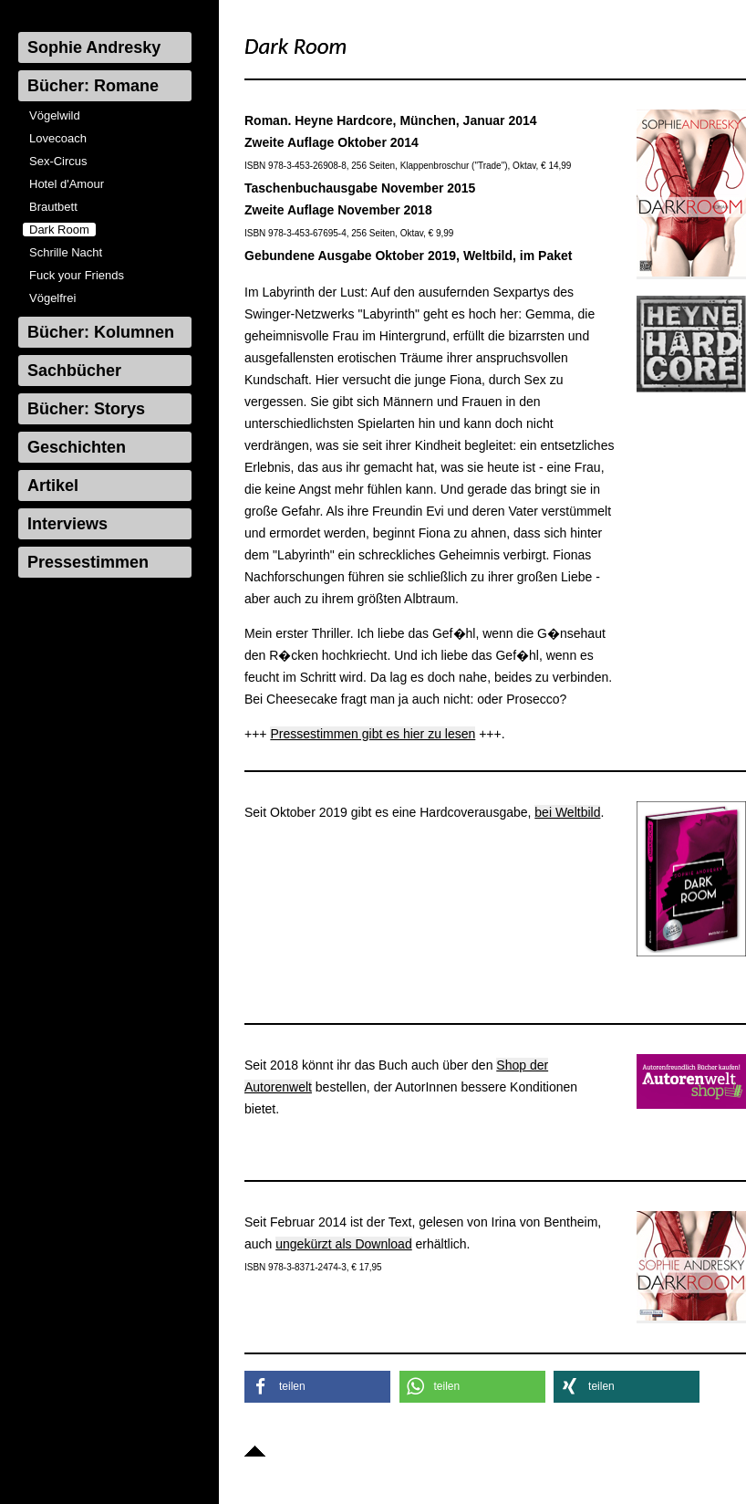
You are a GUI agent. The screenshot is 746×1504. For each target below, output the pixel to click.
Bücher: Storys (86, 409)
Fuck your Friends (76, 275)
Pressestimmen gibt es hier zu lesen (372, 733)
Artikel (52, 485)
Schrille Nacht (65, 252)
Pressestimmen (88, 562)
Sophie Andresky (94, 47)
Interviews (67, 524)
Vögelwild (54, 115)
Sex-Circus (58, 161)
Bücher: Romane (93, 86)
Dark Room (59, 229)
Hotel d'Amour (66, 184)
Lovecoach (58, 138)
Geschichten (76, 447)
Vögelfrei (52, 298)
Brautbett (53, 207)
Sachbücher (74, 370)
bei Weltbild (567, 812)
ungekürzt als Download (343, 1244)
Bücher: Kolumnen (100, 332)
